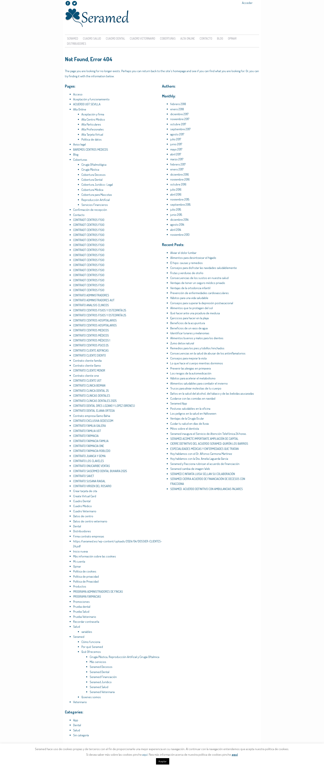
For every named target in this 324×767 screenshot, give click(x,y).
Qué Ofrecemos (91, 652)
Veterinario (80, 702)
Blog (220, 38)
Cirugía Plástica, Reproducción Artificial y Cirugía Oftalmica (124, 657)
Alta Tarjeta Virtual (92, 134)
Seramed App (178, 403)
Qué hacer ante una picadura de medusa (195, 313)
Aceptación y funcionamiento (91, 99)
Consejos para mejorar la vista (188, 358)
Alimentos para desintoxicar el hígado (193, 258)
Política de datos (91, 139)
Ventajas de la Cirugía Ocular (187, 418)
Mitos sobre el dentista (184, 428)
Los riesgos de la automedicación (190, 373)
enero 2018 (177, 109)
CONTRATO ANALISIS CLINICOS (91, 305)
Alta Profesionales (92, 129)
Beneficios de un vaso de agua (189, 328)
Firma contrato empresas (88, 536)
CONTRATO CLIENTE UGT (87, 380)
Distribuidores (76, 43)
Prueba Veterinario (84, 617)
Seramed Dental (99, 672)
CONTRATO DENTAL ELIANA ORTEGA (94, 411)
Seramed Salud (99, 687)
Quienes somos (91, 697)
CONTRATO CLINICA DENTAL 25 (91, 391)
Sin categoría (81, 735)
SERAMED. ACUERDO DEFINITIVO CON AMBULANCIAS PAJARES (206, 489)
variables (86, 632)
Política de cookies (84, 571)
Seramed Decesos (101, 667)
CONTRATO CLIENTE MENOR (89, 370)
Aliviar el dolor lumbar (183, 253)
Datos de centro (83, 516)
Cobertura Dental (91, 180)
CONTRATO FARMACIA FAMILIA (90, 441)
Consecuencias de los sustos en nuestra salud (199, 278)
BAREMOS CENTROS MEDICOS (90, 149)
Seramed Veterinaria (102, 692)
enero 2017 (176, 169)
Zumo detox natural (182, 343)
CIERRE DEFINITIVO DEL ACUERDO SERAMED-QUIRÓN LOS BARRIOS (209, 444)
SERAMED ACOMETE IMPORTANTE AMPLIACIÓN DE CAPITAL (204, 439)
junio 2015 (176, 215)
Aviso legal (79, 144)
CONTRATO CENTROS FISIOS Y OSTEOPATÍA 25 (99, 310)
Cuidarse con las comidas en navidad (192, 398)
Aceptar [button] (162, 761)
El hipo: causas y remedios (186, 263)
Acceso (77, 94)
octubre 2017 (178, 124)
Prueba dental (81, 607)
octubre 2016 (178, 184)
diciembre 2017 (179, 114)
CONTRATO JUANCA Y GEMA (89, 456)
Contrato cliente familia (87, 360)
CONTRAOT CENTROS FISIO (88, 220)
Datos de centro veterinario (90, 521)
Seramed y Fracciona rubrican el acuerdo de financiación (204, 464)
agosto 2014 (177, 224)
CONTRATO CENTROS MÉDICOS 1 (91, 340)
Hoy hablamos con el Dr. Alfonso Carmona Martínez (201, 454)
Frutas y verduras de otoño (186, 273)
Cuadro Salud (92, 38)
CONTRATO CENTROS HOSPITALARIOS (95, 320)
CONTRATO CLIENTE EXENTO (89, 355)
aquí (145, 754)
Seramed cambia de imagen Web (190, 469)
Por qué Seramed (92, 647)
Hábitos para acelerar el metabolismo (193, 378)
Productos (79, 586)
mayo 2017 (176, 149)
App (75, 720)
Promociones (81, 602)
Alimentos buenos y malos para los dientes (196, 338)
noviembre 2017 (179, 119)
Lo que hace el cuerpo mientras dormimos (196, 363)
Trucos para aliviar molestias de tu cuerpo (195, 388)
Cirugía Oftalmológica (93, 165)
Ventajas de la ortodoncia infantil (190, 288)
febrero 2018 (178, 104)
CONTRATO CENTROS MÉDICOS (91, 335)
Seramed (72, 38)
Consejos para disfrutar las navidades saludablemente (203, 268)
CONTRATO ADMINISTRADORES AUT (93, 300)
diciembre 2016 (179, 174)
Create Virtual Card (84, 496)
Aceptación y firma (92, 114)
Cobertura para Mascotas (96, 195)
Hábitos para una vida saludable (189, 298)
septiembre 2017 (180, 129)
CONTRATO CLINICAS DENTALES (91, 396)
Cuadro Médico (82, 506)
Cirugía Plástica (90, 169)
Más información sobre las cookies (94, 556)
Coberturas (168, 38)
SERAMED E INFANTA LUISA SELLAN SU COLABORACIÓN (202, 474)
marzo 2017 (176, 159)
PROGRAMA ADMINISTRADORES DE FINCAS (98, 591)
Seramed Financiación (103, 677)
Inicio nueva (80, 551)
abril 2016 (175, 194)
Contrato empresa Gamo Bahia (91, 416)
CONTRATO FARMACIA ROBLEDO (91, 451)
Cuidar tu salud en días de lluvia (189, 424)
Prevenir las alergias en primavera (190, 368)
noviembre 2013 (179, 235)
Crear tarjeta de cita (85, 491)
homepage (179, 71)
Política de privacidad (86, 576)
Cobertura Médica (92, 190)
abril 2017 (175, 154)
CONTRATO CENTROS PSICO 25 (90, 345)
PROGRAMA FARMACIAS (87, 596)
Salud (76, 627)
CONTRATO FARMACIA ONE (88, 446)
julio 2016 (175, 189)
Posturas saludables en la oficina (190, 408)
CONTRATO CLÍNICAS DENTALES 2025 (95, 401)
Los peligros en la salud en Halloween (193, 413)
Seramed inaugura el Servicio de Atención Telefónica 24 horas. (208, 434)
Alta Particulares (91, 124)
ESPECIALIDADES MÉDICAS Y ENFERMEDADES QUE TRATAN (204, 449)
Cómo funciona (90, 642)
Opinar (232, 38)
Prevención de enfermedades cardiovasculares (199, 293)
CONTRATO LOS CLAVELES (88, 461)
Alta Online (187, 38)
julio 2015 (175, 209)
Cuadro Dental (115, 38)
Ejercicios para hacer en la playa (189, 318)
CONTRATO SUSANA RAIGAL (89, 481)
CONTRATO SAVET (83, 476)
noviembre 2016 (180, 179)
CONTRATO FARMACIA (86, 436)
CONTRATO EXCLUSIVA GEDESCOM (93, 421)
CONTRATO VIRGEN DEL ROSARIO (92, 486)
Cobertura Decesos (93, 175)
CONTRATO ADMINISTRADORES (91, 295)
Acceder (247, 3)
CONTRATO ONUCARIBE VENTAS (91, 466)
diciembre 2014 (179, 220)
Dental (77, 526)
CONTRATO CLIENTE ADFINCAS (91, 350)
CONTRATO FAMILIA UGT (87, 431)
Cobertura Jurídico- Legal (97, 184)
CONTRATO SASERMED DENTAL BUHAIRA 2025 (100, 471)
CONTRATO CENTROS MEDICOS (91, 330)
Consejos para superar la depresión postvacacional (201, 303)
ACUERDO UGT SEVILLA (86, 104)
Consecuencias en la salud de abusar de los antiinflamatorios (207, 353)
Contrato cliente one (86, 376)
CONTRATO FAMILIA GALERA (89, 426)
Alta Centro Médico (93, 119)
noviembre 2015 (179, 199)
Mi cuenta (79, 561)
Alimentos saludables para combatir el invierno (199, 383)
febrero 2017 (178, 164)
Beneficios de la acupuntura (187, 323)
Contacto (206, 38)
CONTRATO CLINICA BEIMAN (89, 385)
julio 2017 (175, 139)
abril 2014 (175, 230)
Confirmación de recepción (90, 210)
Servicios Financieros (94, 205)
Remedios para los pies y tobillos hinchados (197, 348)
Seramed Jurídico (101, 682)
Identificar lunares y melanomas (189, 333)
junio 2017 (176, 144)
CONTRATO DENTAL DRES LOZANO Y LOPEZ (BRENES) (104, 406)
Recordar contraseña (86, 622)
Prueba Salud (81, 611)
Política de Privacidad (86, 581)
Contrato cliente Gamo (87, 365)
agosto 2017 (177, 134)
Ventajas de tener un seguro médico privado (197, 283)
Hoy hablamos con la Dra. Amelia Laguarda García (199, 459)
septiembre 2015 (180, 204)
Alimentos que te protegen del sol (191, 308)
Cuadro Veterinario (142, 38)
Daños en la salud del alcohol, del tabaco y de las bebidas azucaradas (212, 393)
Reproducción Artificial (95, 200)
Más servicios (98, 662)
